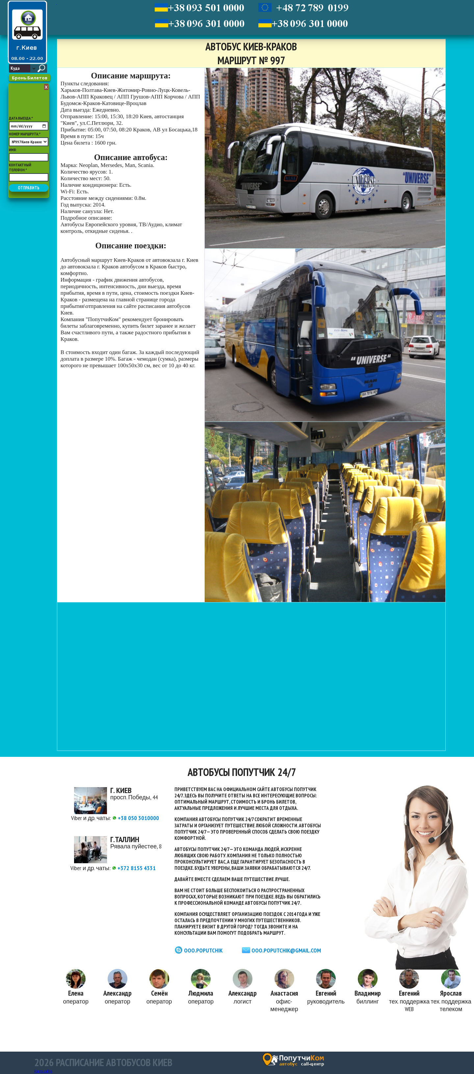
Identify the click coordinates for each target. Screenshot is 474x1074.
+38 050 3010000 (135, 818)
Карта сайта (43, 1071)
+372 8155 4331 (134, 868)
